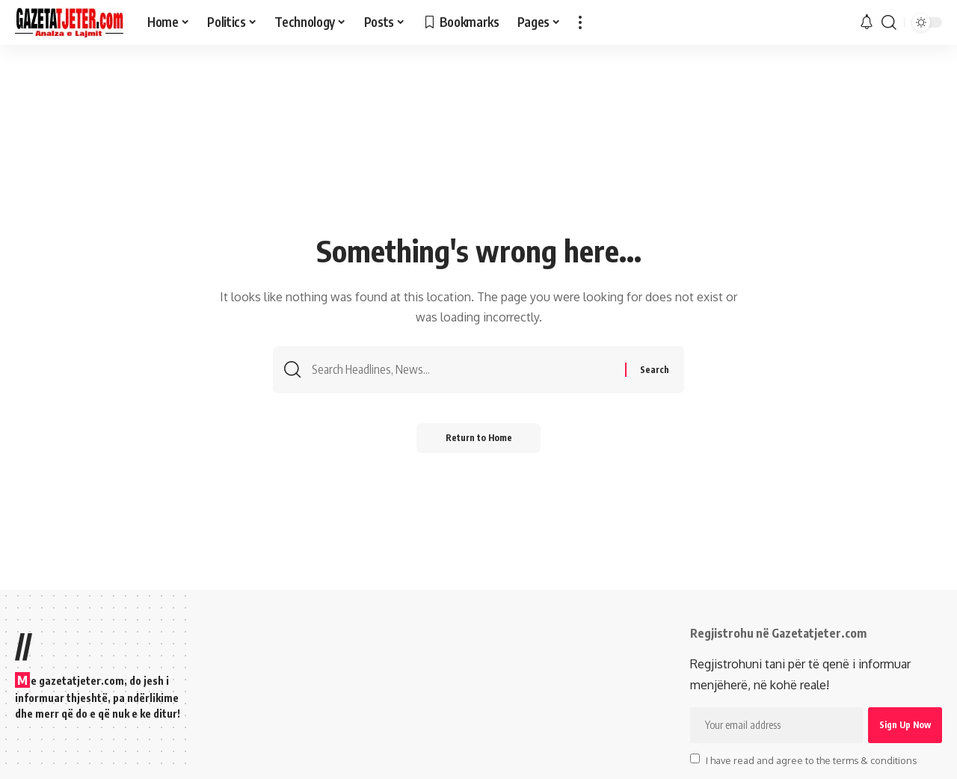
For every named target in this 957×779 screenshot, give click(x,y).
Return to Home (479, 439)
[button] (580, 22)
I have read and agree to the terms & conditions (811, 760)
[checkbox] (695, 758)
